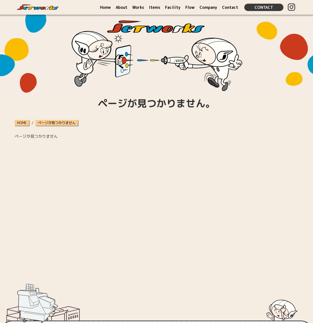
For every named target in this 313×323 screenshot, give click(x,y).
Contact (230, 7)
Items (154, 7)
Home (105, 7)
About (121, 7)
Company (208, 7)
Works (138, 7)
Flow (190, 7)
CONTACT (264, 7)
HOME (22, 122)
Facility (172, 7)
